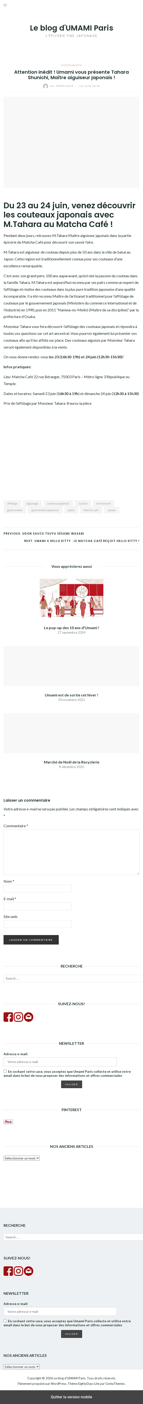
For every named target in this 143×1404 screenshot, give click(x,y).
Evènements (71, 65)
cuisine (83, 503)
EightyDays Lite (88, 1384)
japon (71, 510)
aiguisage (32, 503)
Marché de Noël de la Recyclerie (71, 762)
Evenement (104, 503)
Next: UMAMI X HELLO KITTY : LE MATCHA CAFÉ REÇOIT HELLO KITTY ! (81, 541)
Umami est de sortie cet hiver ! (71, 695)
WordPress (58, 1384)
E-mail (10, 898)
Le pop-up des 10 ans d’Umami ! (71, 627)
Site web (10, 916)
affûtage (12, 503)
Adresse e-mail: (16, 1054)
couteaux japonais (58, 503)
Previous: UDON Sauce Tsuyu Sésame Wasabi (44, 534)
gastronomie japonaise (45, 510)
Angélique (59, 85)
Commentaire (16, 825)
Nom (9, 881)
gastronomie (14, 510)
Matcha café (91, 510)
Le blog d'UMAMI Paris (71, 28)
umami (112, 510)
